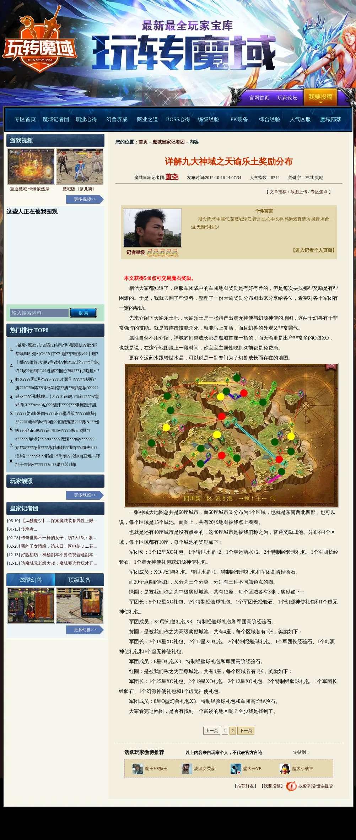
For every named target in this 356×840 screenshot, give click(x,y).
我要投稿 (320, 97)
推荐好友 (245, 786)
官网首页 (259, 98)
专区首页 (25, 119)
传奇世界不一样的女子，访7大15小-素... (58, 537)
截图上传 (298, 191)
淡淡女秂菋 (204, 768)
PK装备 (239, 119)
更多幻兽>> (85, 629)
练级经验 (208, 119)
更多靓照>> (85, 495)
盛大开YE (252, 768)
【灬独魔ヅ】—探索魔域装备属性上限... (59, 520)
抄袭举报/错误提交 (315, 786)
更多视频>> (85, 199)
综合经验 (269, 119)
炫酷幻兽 (31, 580)
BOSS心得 (178, 119)
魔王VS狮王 (156, 768)
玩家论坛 (287, 98)
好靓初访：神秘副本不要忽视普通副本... (59, 554)
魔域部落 (330, 119)
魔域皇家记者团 (168, 142)
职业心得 (86, 119)
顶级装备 (79, 580)
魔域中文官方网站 (37, 43)
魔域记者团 (56, 119)
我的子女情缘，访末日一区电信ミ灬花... (59, 546)
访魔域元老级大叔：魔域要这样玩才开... (59, 563)
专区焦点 (319, 191)
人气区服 (300, 119)
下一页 (245, 730)
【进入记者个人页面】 (314, 250)
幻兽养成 (117, 119)
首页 (143, 142)
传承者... (29, 529)
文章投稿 (278, 191)
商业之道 (147, 119)
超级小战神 (302, 768)
